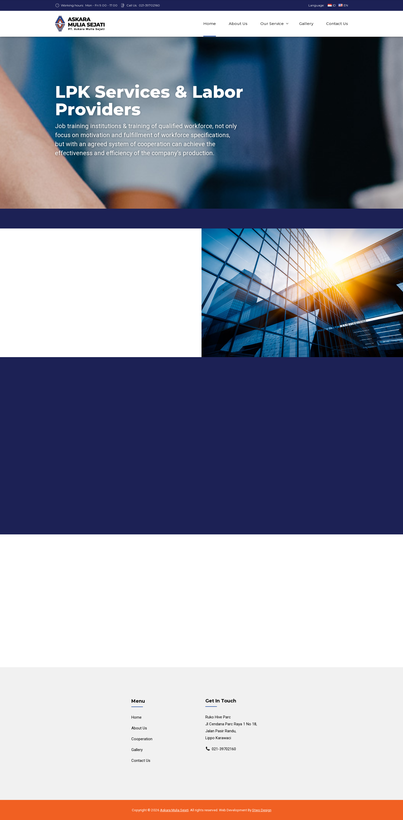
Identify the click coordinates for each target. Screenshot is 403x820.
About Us (238, 23)
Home (209, 23)
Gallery (306, 23)
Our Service (272, 23)
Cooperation (141, 739)
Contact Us (337, 23)
